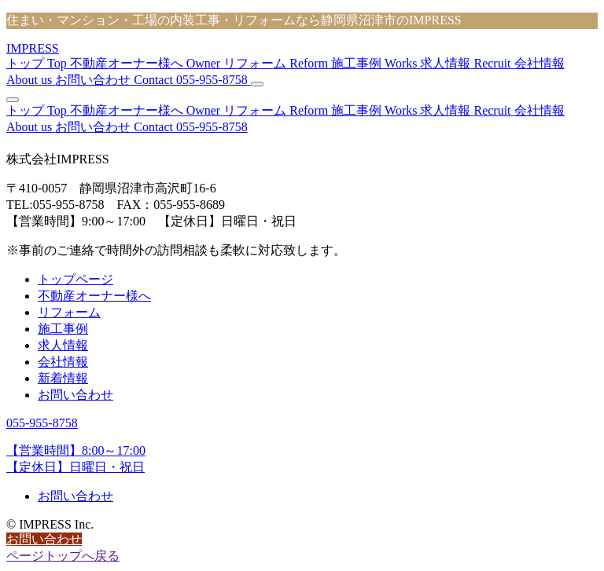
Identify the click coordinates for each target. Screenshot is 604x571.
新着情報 (63, 378)
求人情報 (63, 345)
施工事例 (63, 328)
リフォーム (69, 312)
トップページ (75, 279)
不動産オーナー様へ (94, 295)
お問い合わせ (75, 394)
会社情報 (63, 361)
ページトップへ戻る (63, 555)
